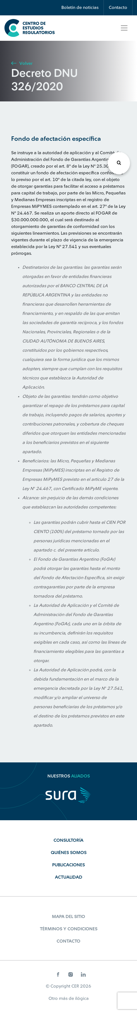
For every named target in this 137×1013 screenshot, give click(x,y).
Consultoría (68, 840)
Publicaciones (68, 865)
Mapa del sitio (68, 916)
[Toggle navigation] (124, 28)
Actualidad (68, 877)
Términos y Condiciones (68, 929)
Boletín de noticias (79, 7)
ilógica (82, 998)
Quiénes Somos (68, 852)
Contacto (118, 7)
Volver (21, 63)
